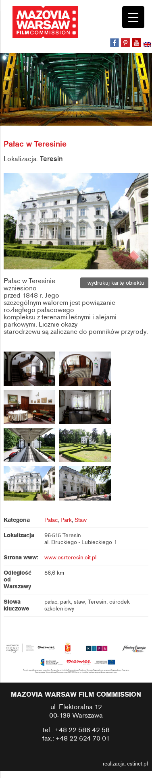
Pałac (51, 520)
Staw (81, 520)
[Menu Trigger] (133, 17)
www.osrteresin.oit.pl (70, 557)
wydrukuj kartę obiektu (114, 282)
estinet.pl (137, 764)
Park (66, 520)
